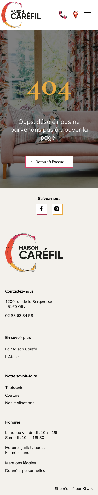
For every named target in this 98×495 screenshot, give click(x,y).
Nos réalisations (19, 402)
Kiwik (88, 488)
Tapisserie (14, 387)
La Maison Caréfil (21, 349)
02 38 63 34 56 (19, 315)
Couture (12, 395)
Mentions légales (20, 462)
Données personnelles (25, 470)
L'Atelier (12, 356)
